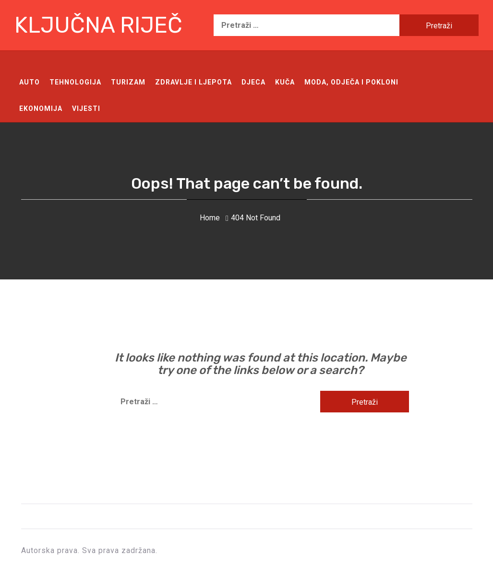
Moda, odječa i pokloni (351, 82)
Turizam (128, 82)
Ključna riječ (98, 25)
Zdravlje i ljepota (193, 82)
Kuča (285, 82)
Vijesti (86, 108)
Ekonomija (40, 108)
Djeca (253, 82)
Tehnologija (75, 82)
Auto (29, 82)
